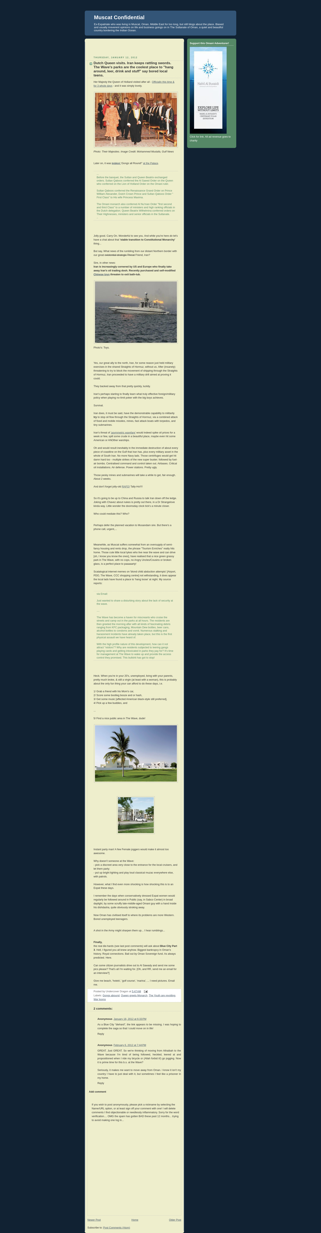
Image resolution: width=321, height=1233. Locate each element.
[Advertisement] (135, 48)
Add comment (97, 1091)
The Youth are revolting (162, 995)
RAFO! (126, 486)
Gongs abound (111, 995)
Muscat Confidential (119, 17)
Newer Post (94, 1219)
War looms (100, 999)
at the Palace (150, 163)
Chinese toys (102, 274)
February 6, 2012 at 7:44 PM (130, 1045)
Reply (100, 1034)
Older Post (175, 1219)
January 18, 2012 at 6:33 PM (130, 1019)
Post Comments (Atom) (116, 1227)
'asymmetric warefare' (123, 432)
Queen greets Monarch (134, 995)
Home (134, 1219)
